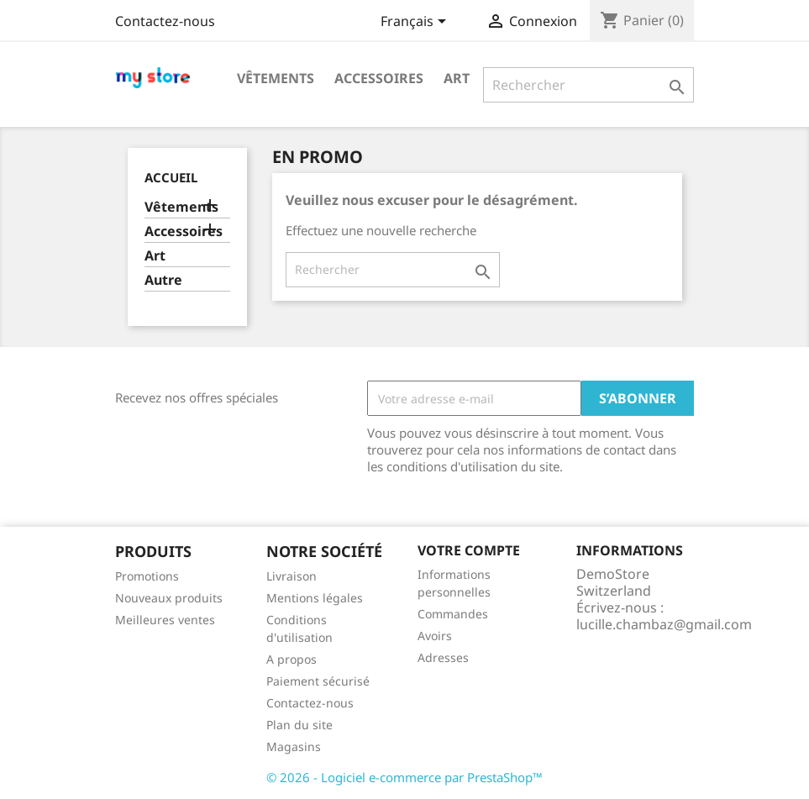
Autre (163, 280)
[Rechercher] (588, 85)
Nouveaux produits (169, 598)
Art (457, 78)
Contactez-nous (165, 21)
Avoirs (435, 636)
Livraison (291, 576)
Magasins (293, 746)
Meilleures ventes (165, 620)
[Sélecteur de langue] (416, 23)
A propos (291, 659)
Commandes (453, 614)
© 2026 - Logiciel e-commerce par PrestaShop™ (404, 777)
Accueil (170, 177)
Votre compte (469, 550)
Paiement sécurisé (318, 681)
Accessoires (378, 78)
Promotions (147, 576)
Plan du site (299, 725)
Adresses (443, 657)
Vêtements (275, 78)
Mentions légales (314, 598)
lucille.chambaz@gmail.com (664, 624)
